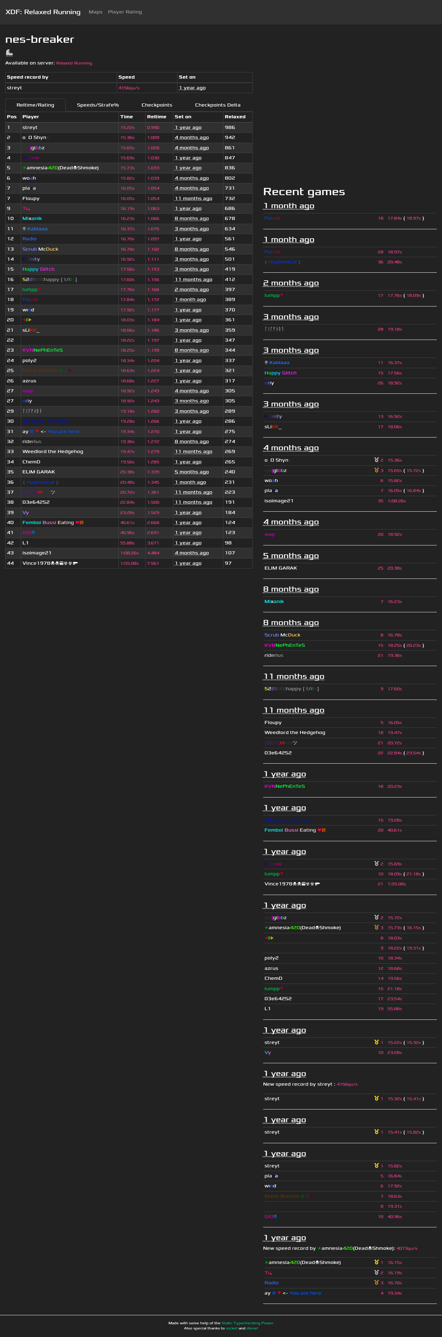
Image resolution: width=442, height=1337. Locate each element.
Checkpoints (157, 105)
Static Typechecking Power (247, 1323)
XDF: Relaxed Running (43, 12)
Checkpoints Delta (218, 105)
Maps (96, 12)
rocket (232, 1328)
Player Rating (125, 12)
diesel (252, 1328)
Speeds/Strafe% (98, 105)
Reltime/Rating (35, 105)
